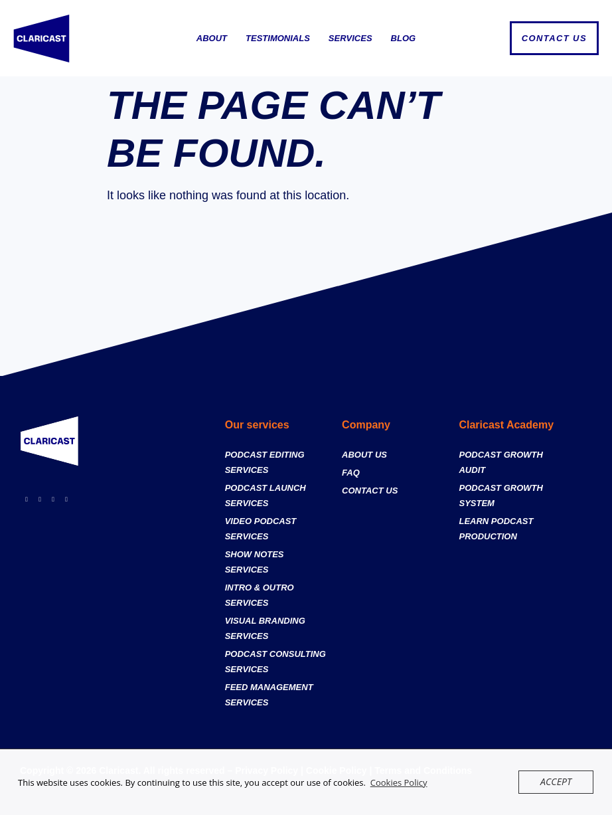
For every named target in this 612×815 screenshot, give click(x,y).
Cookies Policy (398, 782)
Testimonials (278, 38)
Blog (403, 38)
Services (350, 38)
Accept (557, 782)
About (211, 38)
